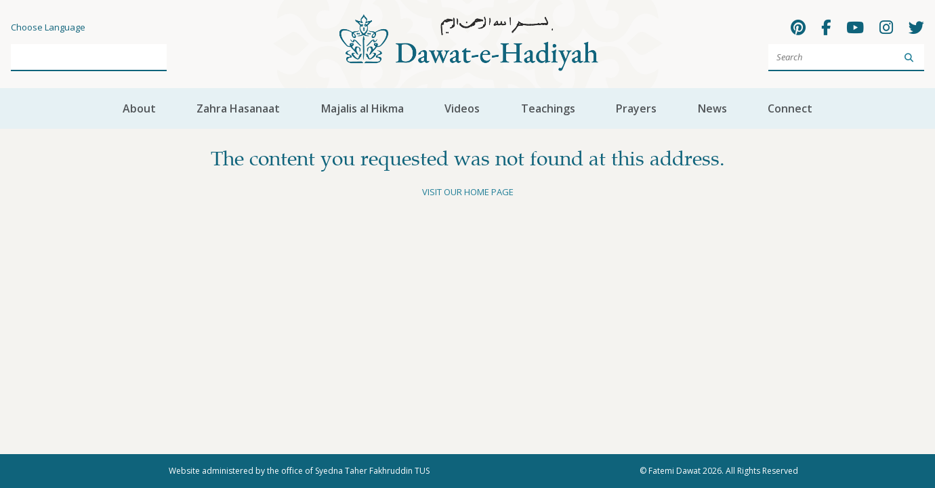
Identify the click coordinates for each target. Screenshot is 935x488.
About (139, 108)
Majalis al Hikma (362, 108)
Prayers (636, 108)
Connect (790, 108)
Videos (462, 108)
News (712, 108)
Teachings (548, 108)
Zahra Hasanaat (238, 108)
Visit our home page (468, 192)
